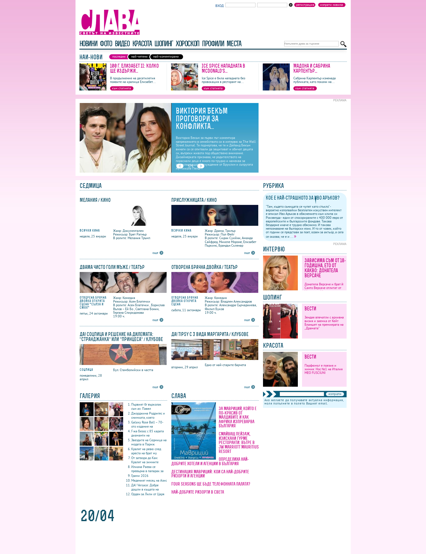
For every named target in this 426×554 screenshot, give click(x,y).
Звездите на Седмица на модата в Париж (149, 442)
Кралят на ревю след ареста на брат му (146, 451)
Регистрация (305, 5)
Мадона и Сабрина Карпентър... (311, 68)
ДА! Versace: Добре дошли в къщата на (145, 487)
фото (106, 43)
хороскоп (187, 43)
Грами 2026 (140, 476)
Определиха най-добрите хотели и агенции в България (210, 461)
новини (88, 43)
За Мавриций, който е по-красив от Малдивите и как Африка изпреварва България (238, 417)
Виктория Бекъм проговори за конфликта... (202, 118)
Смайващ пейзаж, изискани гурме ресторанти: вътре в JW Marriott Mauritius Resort (239, 442)
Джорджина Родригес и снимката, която (148, 415)
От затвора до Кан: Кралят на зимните (145, 460)
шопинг (163, 43)
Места (234, 43)
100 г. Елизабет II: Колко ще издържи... (134, 68)
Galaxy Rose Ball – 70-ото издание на (147, 424)
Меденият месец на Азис (149, 480)
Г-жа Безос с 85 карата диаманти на (147, 433)
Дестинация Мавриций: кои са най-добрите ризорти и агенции (210, 474)
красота (142, 43)
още (155, 253)
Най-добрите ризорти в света (197, 492)
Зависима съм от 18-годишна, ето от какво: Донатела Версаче (325, 268)
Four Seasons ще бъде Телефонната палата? (210, 484)
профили (213, 43)
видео (122, 43)
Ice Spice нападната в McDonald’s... (223, 68)
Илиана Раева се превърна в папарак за (147, 469)
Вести (310, 308)
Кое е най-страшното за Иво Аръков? (303, 198)
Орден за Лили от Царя (147, 494)
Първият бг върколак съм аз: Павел (146, 406)
